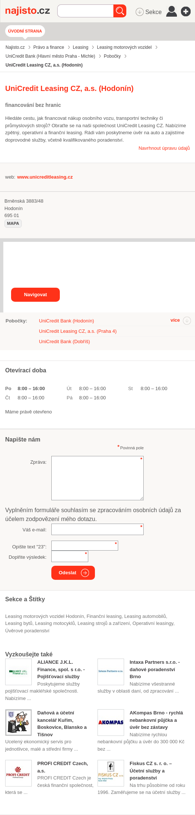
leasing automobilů (145, 616)
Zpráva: (38, 462)
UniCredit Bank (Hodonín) (66, 321)
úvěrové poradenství (27, 630)
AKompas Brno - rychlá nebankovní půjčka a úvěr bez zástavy (156, 720)
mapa (13, 223)
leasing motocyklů (55, 623)
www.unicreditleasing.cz (45, 177)
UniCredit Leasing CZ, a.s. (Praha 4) (78, 331)
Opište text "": (29, 546)
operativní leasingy (153, 623)
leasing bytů (18, 623)
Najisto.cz (31, 11)
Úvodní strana (25, 31)
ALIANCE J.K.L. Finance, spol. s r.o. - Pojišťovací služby (61, 669)
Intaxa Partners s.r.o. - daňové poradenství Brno (155, 669)
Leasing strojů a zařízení (104, 623)
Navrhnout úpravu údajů (164, 148)
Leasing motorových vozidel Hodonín (44, 616)
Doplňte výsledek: (27, 557)
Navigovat (35, 294)
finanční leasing (104, 616)
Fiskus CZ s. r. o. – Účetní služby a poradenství (151, 771)
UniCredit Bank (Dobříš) (64, 341)
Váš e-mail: (35, 529)
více (175, 320)
